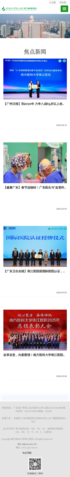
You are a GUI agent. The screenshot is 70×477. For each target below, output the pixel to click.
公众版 (52, 2)
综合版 (63, 2)
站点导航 (27, 453)
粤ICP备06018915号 (27, 444)
